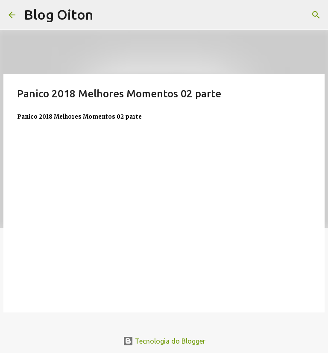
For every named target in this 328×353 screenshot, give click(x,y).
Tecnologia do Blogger (164, 341)
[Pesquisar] (316, 15)
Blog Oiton (58, 14)
